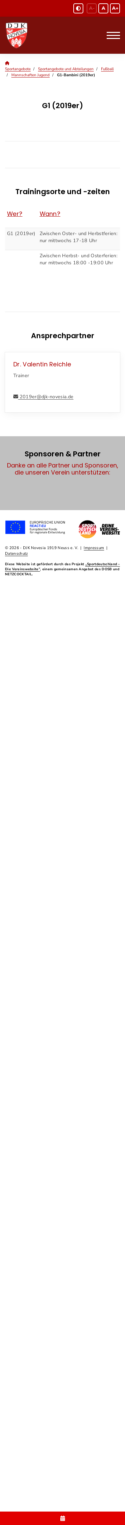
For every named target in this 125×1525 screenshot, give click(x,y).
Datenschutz (16, 553)
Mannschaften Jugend (30, 75)
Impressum (94, 547)
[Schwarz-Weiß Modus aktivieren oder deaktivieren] (78, 8)
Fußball (107, 69)
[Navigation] (111, 35)
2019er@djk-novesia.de (45, 396)
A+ (115, 8)
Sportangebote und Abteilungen (66, 69)
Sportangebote (18, 69)
